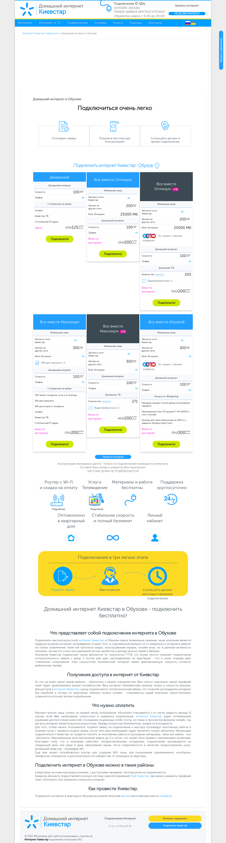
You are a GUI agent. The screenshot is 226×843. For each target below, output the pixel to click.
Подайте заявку (63, 590)
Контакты (155, 23)
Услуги (118, 23)
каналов (159, 274)
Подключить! (60, 239)
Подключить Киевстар (175, 825)
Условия (100, 23)
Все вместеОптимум (166, 186)
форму (125, 796)
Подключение (77, 23)
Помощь (135, 23)
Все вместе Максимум (59, 322)
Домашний (59, 177)
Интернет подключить (175, 818)
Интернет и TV (50, 23)
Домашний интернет (61, 9)
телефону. (166, 796)
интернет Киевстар (91, 640)
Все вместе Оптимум (113, 179)
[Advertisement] (113, 64)
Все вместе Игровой (166, 322)
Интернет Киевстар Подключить (40, 33)
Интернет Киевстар (36, 839)
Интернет (25, 23)
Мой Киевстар (140, 776)
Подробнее (58, 509)
